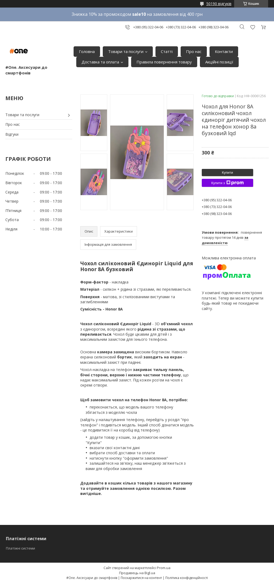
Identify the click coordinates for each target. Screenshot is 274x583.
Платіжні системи (20, 548)
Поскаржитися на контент (141, 578)
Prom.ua (163, 567)
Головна (87, 51)
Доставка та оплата (100, 62)
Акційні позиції (219, 62)
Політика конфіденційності (186, 578)
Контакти (224, 51)
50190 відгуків (218, 3)
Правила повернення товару (164, 62)
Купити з (227, 182)
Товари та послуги (125, 51)
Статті (167, 51)
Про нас (193, 51)
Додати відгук (252, 27)
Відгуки (11, 134)
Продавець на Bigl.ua (137, 572)
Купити (227, 173)
